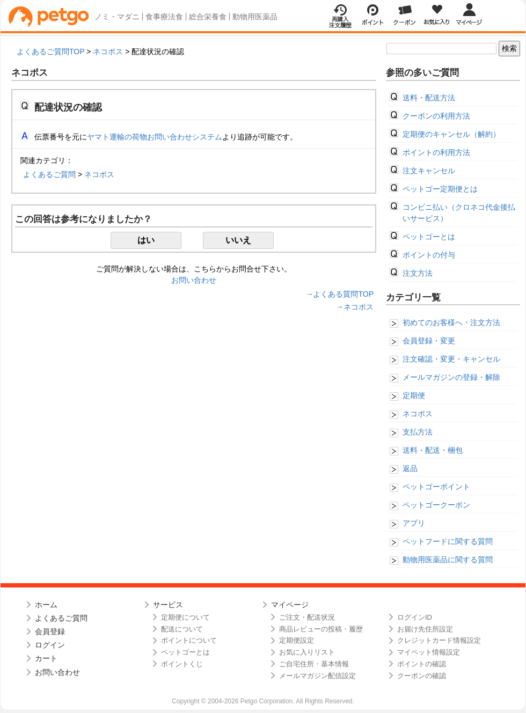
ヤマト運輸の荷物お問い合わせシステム (154, 137)
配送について (182, 629)
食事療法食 (164, 16)
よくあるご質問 (49, 174)
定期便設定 (296, 640)
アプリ (414, 523)
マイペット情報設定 (428, 652)
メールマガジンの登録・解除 (451, 377)
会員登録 (50, 631)
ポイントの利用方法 (436, 152)
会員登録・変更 (429, 340)
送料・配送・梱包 (433, 450)
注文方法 (418, 273)
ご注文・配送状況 (307, 617)
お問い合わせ (193, 280)
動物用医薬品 (254, 16)
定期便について (185, 617)
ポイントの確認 (421, 664)
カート (46, 658)
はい (146, 240)
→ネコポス (355, 307)
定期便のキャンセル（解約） (451, 134)
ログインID (414, 617)
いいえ (238, 240)
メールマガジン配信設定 (317, 676)
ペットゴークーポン (436, 505)
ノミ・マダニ (117, 16)
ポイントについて (189, 640)
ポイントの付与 (429, 255)
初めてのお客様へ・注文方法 (451, 322)
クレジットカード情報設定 (439, 640)
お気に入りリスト (307, 652)
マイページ (290, 604)
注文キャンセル (429, 170)
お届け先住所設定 (425, 629)
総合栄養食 (208, 16)
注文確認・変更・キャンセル (451, 359)
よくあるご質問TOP (50, 51)
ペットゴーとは (429, 236)
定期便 (414, 395)
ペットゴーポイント (436, 486)
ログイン (50, 645)
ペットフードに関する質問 (448, 541)
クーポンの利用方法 (436, 116)
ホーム (46, 604)
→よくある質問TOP (339, 294)
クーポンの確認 (421, 676)
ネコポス (108, 51)
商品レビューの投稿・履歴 (321, 629)
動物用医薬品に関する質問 (448, 559)
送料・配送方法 (429, 97)
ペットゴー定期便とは (440, 189)
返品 (410, 468)
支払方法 (418, 432)
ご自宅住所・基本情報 (314, 664)
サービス (168, 604)
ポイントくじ (182, 664)
